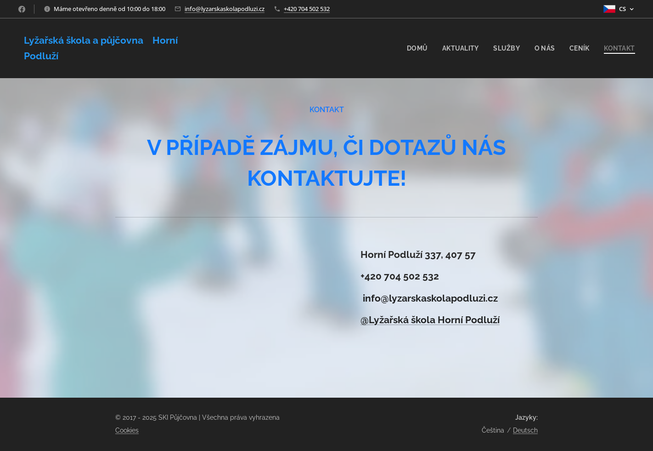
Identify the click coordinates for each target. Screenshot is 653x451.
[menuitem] (412, 48)
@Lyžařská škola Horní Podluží (430, 319)
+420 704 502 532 (307, 9)
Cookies (127, 430)
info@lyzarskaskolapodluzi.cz (225, 9)
